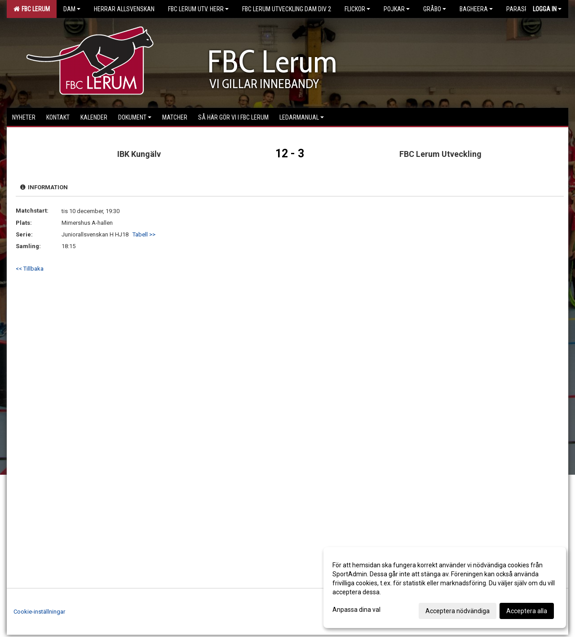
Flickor (357, 9)
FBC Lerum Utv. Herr (198, 9)
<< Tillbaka (30, 268)
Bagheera (476, 9)
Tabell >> (144, 234)
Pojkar (397, 9)
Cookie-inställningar (39, 611)
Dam (71, 9)
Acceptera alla (526, 611)
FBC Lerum (31, 9)
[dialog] (444, 587)
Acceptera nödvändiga (457, 611)
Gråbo (434, 9)
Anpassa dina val (356, 609)
